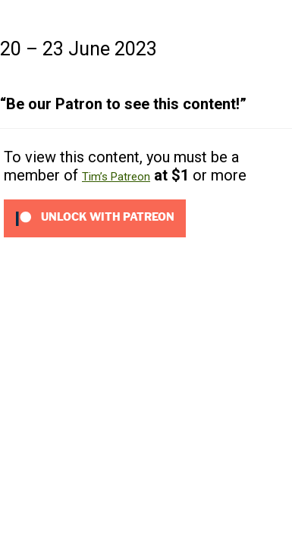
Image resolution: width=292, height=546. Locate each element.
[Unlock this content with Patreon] (95, 217)
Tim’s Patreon (116, 177)
